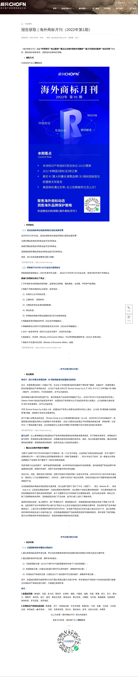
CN (129, 3)
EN (135, 3)
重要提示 (120, 3)
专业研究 (28, 24)
